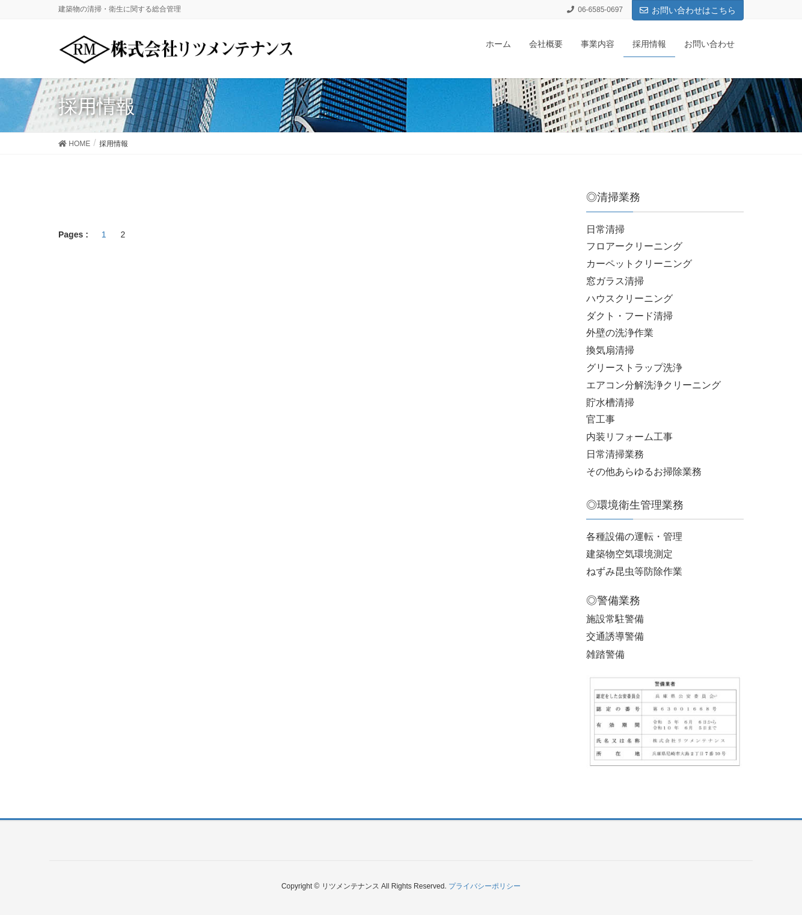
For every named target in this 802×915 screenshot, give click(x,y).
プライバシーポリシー (484, 886)
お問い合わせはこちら (688, 10)
